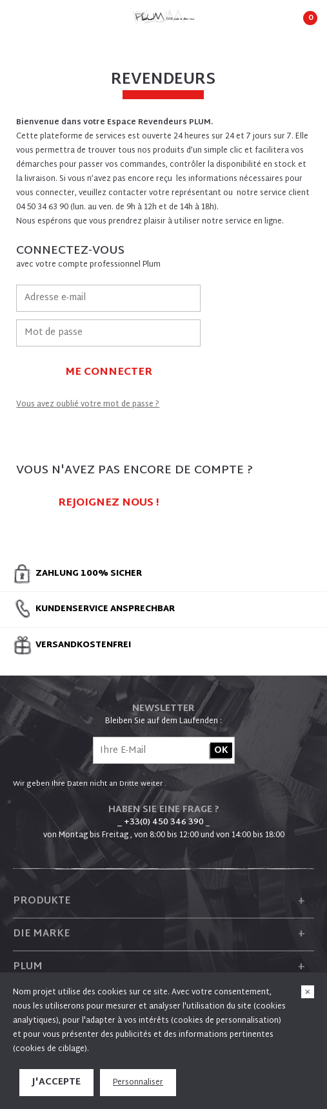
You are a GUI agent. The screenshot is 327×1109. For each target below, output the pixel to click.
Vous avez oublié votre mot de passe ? (87, 404)
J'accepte (56, 1082)
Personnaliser (138, 1083)
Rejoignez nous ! (108, 503)
